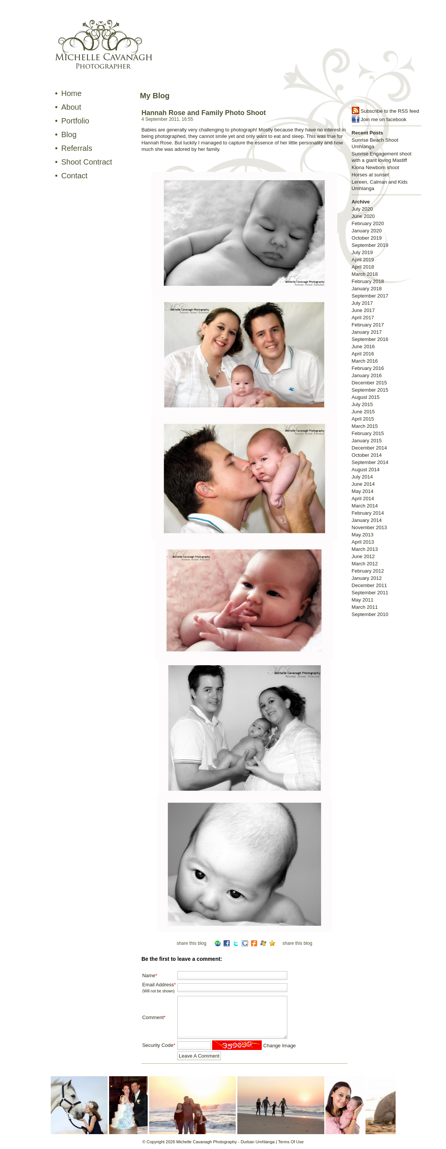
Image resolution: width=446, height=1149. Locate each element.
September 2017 (370, 296)
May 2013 (363, 535)
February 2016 (368, 368)
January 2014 (367, 520)
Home (71, 93)
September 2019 (370, 245)
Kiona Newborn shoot (375, 167)
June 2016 (363, 346)
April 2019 (363, 259)
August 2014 (366, 469)
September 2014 (370, 462)
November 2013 (369, 527)
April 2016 (363, 354)
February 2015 (368, 433)
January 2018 (367, 288)
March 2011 (365, 607)
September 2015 (370, 390)
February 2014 (368, 513)
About (71, 107)
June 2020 (363, 216)
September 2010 (370, 614)
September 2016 (370, 339)
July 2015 (362, 404)
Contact (74, 175)
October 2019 (367, 238)
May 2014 (363, 491)
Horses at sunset (370, 175)
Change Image (279, 1045)
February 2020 (368, 223)
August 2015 (366, 397)
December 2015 (369, 383)
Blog (69, 134)
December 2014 (369, 448)
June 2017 (363, 310)
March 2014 (365, 506)
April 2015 (363, 419)
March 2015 (365, 426)
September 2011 (370, 592)
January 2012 (367, 578)
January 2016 (367, 375)
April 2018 (363, 267)
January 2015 (367, 440)
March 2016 (365, 361)
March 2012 (365, 563)
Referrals (76, 148)
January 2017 (367, 332)
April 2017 (363, 317)
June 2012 (363, 556)
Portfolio (75, 121)
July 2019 (362, 252)
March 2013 (365, 549)
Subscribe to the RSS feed (390, 111)
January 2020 (367, 231)
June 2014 (363, 484)
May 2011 (363, 600)
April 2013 (363, 542)
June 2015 (363, 411)
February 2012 (368, 571)
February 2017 (368, 325)
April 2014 (363, 498)
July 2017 (362, 303)
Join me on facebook (383, 119)
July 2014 (362, 477)
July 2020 (362, 209)
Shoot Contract (86, 162)
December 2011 (369, 585)
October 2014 (367, 455)
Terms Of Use (291, 1141)
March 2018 (365, 274)
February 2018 (368, 281)
